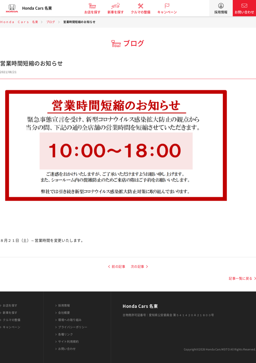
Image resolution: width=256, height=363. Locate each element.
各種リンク (65, 334)
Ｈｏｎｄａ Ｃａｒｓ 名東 (19, 22)
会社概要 (64, 312)
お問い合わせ (244, 12)
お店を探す (96, 12)
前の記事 (118, 266)
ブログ (50, 22)
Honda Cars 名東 (40, 8)
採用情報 (220, 12)
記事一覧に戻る (241, 278)
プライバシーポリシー (73, 327)
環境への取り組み (69, 319)
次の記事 (137, 266)
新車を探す (119, 12)
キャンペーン (171, 12)
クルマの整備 (144, 12)
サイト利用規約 (68, 341)
